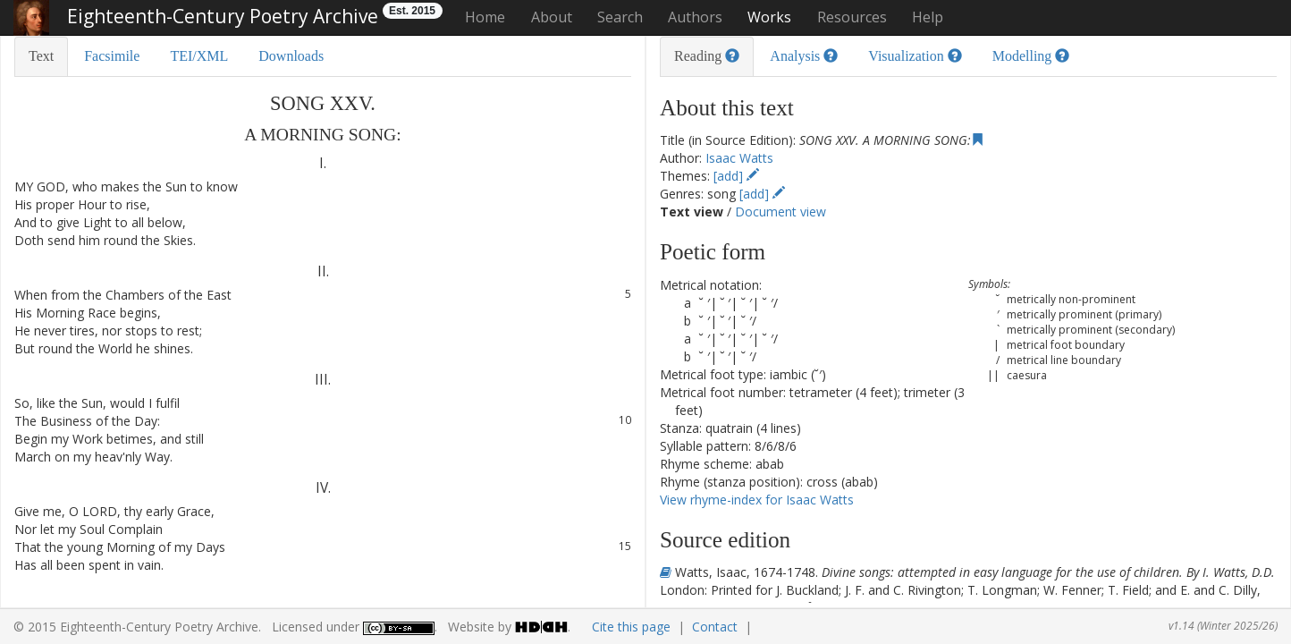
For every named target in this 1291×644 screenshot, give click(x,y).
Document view (780, 211)
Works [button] (769, 17)
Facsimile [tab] (111, 56)
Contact (715, 626)
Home (485, 17)
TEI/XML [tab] (199, 56)
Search (620, 17)
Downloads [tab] (291, 56)
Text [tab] (41, 56)
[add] (736, 175)
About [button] (551, 17)
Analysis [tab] (804, 56)
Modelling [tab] (1031, 56)
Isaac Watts (739, 157)
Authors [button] (695, 17)
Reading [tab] (706, 56)
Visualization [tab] (914, 56)
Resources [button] (852, 17)
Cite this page (631, 626)
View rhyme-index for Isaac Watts (757, 499)
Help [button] (927, 17)
